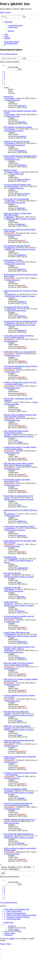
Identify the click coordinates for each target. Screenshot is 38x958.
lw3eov (8, 435)
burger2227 (10, 233)
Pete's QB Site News (11, 823)
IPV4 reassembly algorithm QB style (17, 246)
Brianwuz (9, 836)
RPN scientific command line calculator (18, 127)
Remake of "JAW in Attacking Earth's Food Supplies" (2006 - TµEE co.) (19, 648)
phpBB (11, 938)
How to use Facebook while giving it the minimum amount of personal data (18, 804)
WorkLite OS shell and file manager (16, 141)
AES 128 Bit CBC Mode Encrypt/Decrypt (18, 834)
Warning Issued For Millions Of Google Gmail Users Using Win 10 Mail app (20, 415)
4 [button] (4, 77)
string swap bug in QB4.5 (13, 260)
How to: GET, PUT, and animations (16, 199)
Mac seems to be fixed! (12, 573)
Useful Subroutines (11, 602)
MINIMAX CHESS (10, 170)
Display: (9, 867)
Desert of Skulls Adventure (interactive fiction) (20, 156)
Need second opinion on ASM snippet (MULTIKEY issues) (17, 214)
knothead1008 (12, 559)
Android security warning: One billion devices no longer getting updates (20, 448)
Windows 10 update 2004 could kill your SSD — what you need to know (20, 383)
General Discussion (13, 100)
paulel (8, 713)
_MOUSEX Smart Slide (12, 587)
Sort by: (26, 867)
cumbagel (9, 791)
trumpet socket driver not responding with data (20, 321)
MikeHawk (11, 201)
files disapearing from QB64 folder (16, 712)
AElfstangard (10, 634)
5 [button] (4, 79)
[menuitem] (15, 25)
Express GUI (8, 96)
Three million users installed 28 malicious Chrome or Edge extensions (19, 336)
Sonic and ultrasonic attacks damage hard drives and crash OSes (19, 741)
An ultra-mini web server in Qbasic (16, 307)
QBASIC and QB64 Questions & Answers (20, 219)
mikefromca (10, 247)
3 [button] (4, 75)
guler (8, 575)
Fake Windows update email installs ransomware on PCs (17, 480)
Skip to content (5, 12)
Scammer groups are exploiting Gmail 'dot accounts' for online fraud (19, 617)
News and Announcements (13, 131)
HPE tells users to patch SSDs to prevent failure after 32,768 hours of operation (19, 464)
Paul (7, 497)
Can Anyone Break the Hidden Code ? (18, 184)
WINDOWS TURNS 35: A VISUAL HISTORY (20, 352)
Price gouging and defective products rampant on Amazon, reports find (20, 367)
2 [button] (4, 73)
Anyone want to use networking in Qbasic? (19, 526)
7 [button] (4, 82)
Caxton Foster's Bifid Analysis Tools (17, 632)
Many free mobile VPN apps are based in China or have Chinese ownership (19, 664)
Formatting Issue (10, 557)
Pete (8, 821)
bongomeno (10, 98)
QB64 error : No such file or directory (17, 726)
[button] (4, 65)
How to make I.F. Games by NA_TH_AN (18, 496)
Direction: (10, 869)
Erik (8, 402)
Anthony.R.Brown (13, 172)
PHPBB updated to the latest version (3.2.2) (19, 819)
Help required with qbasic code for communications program (16, 432)
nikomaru (9, 604)
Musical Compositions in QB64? (15, 789)
